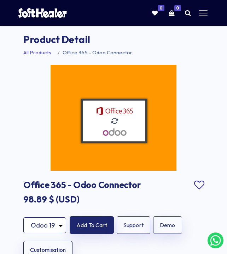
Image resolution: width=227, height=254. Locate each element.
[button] (92, 225)
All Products (37, 52)
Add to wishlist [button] (199, 185)
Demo (167, 225)
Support (133, 225)
